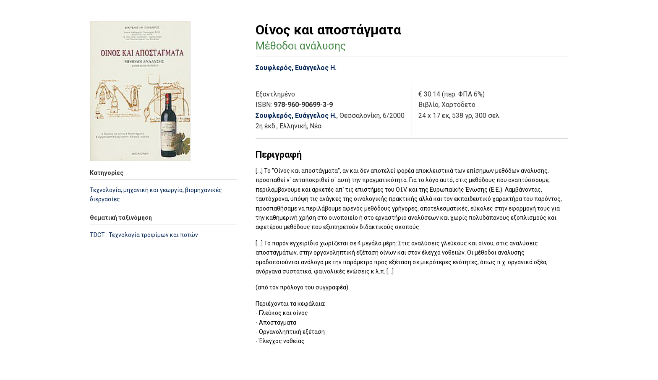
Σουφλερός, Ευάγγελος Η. (296, 68)
